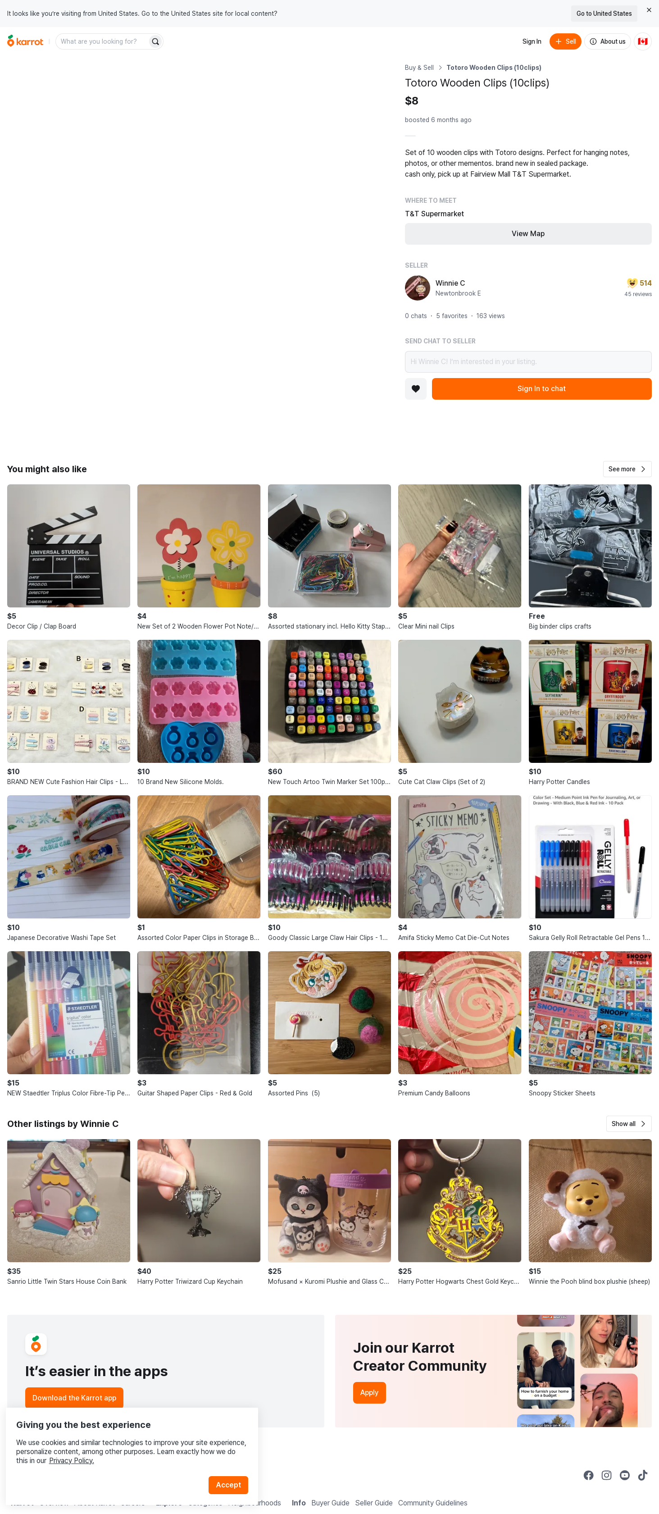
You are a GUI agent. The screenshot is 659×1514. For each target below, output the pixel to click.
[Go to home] (25, 41)
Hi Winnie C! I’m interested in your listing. (528, 362)
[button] (627, 469)
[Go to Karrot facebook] (588, 1475)
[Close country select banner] (649, 10)
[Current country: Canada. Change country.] (643, 41)
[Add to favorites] (416, 389)
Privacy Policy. (120, 1444)
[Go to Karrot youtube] (624, 1475)
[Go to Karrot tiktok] (642, 1475)
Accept (232, 1468)
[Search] (155, 41)
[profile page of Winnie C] (417, 288)
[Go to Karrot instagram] (606, 1475)
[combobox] (102, 41)
